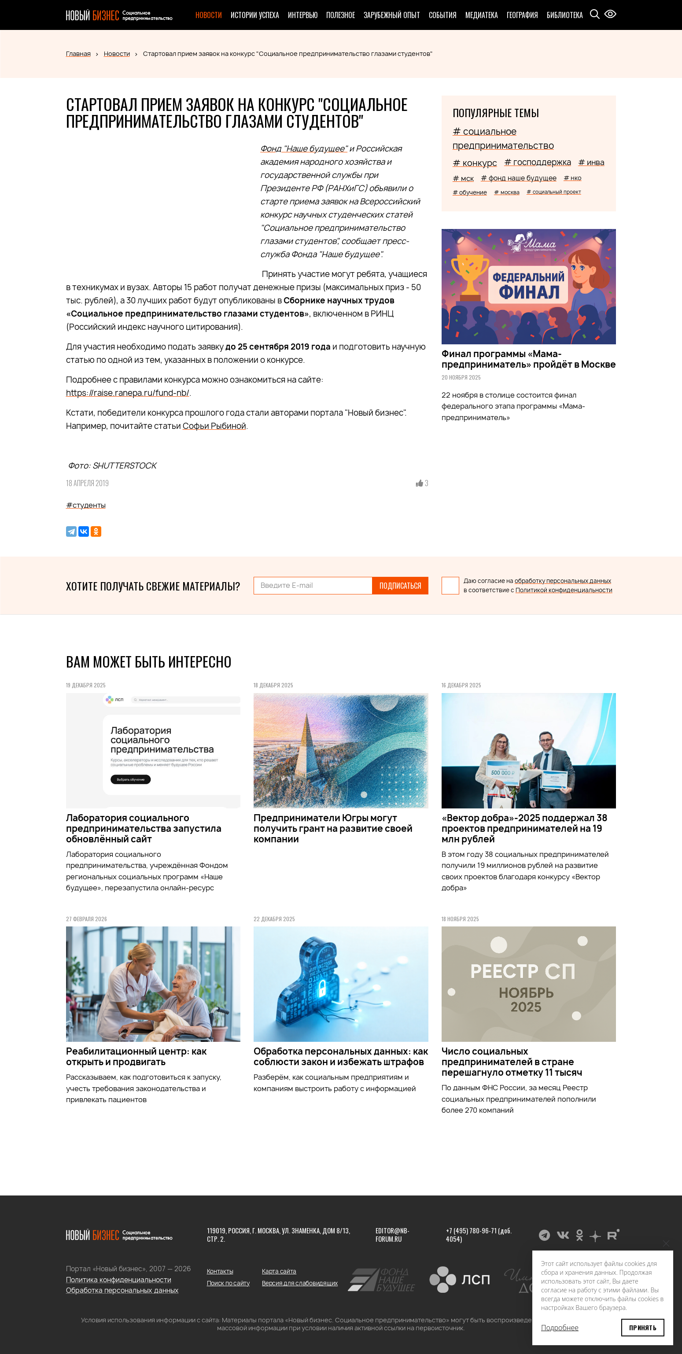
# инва (591, 162)
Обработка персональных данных (122, 1290)
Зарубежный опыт (392, 15)
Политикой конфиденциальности (564, 590)
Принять (642, 1327)
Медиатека (481, 15)
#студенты (86, 505)
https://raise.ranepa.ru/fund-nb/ (127, 392)
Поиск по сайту (228, 1283)
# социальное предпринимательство (503, 138)
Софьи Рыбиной (214, 426)
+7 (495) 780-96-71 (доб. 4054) (479, 1234)
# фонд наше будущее (519, 178)
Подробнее (560, 1327)
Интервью (302, 15)
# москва (507, 192)
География (522, 15)
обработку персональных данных (563, 581)
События (443, 15)
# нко (573, 177)
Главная (78, 53)
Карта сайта (279, 1271)
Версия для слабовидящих (300, 1283)
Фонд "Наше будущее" (303, 148)
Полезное (340, 15)
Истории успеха (255, 15)
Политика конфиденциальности (118, 1279)
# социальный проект (554, 191)
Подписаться (400, 585)
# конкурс (475, 163)
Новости (208, 15)
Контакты (220, 1271)
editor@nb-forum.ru (392, 1234)
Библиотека (565, 15)
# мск (463, 178)
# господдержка (537, 162)
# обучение (470, 192)
